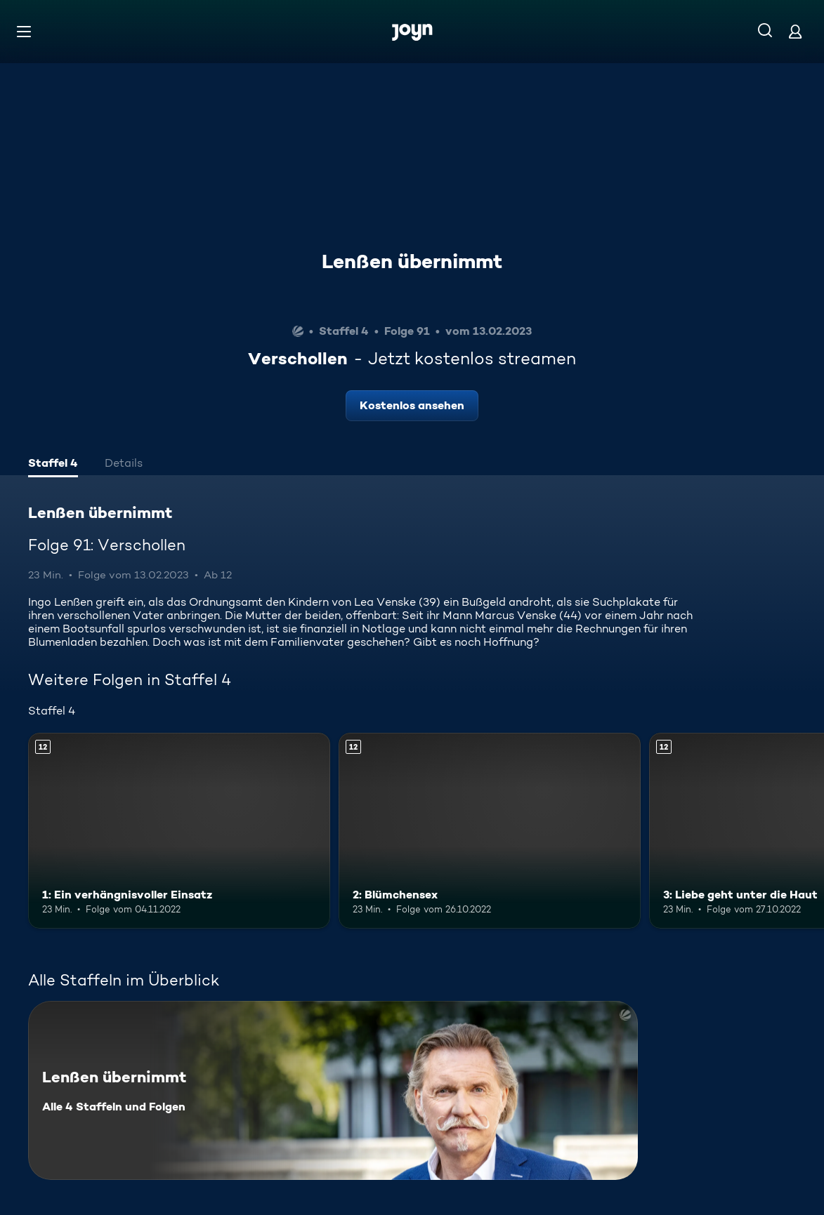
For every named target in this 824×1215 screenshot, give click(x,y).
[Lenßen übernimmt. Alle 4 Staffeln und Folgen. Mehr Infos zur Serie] (333, 1090)
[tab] (53, 464)
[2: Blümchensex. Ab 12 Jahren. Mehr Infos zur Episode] (490, 831)
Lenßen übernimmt (412, 261)
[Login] (795, 31)
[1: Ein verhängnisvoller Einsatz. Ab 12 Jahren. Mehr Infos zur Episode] (179, 831)
